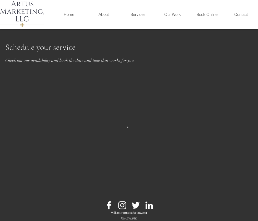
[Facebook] (108, 205)
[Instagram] (122, 205)
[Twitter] (135, 205)
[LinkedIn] (149, 205)
